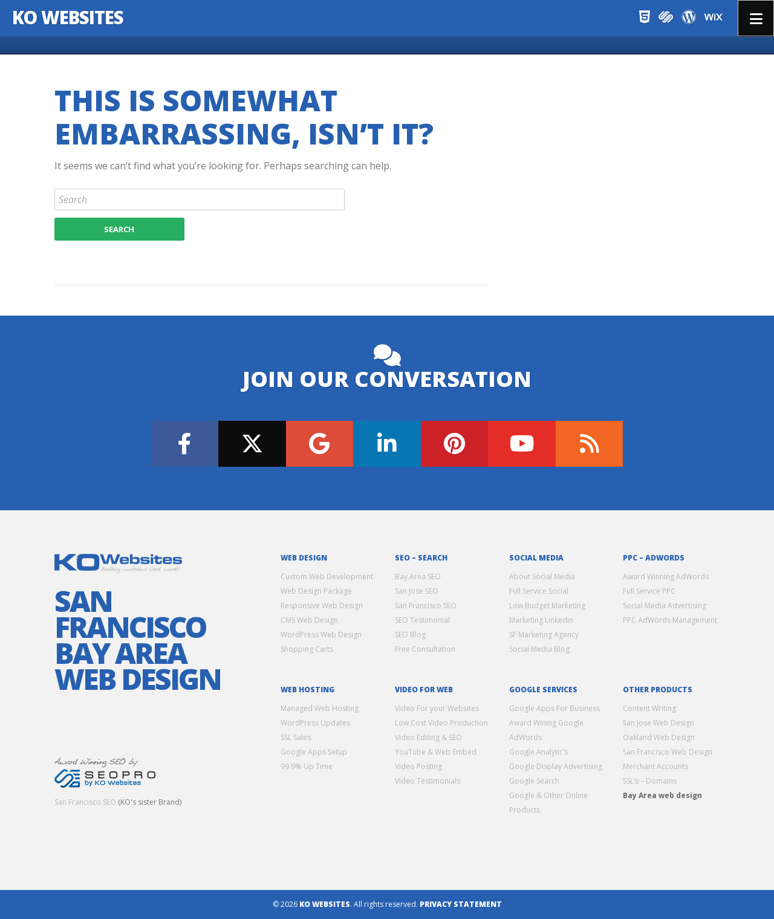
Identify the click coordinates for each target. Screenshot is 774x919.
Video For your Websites (437, 708)
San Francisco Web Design (667, 752)
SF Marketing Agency (544, 634)
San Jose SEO (416, 591)
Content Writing (649, 708)
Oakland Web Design (659, 737)
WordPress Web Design (321, 634)
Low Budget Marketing (547, 605)
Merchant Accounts (655, 766)
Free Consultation (425, 649)
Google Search (534, 781)
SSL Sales (296, 737)
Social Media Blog (539, 649)
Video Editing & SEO (428, 737)
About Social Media (542, 576)
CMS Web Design (309, 620)
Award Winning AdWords (666, 576)
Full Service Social (538, 591)
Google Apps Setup (314, 752)
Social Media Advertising (664, 605)
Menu (756, 18)
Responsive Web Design (322, 605)
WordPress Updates (315, 723)
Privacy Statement (461, 904)
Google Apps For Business (554, 708)
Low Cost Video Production (441, 723)
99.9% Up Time (307, 766)
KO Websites (68, 17)
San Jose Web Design (658, 723)
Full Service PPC (649, 591)
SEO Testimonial (422, 620)
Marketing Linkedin (541, 620)
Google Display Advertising (555, 766)
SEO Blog (410, 634)
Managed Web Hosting (320, 708)
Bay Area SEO (418, 576)
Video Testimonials (427, 781)
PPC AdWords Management (670, 620)
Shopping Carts (307, 649)
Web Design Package (316, 591)
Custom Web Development (327, 576)
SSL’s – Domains (650, 781)
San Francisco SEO (85, 802)
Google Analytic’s (538, 752)
